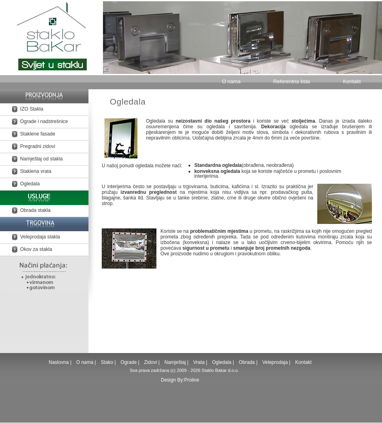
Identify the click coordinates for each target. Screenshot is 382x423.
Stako (108, 362)
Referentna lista (291, 81)
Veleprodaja (275, 362)
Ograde (129, 362)
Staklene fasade (37, 134)
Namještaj (175, 362)
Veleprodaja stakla (40, 237)
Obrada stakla (35, 210)
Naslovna (59, 362)
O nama (231, 81)
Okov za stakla (36, 249)
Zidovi (150, 362)
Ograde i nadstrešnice (44, 121)
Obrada (247, 362)
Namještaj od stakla (41, 159)
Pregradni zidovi (37, 146)
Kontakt (352, 81)
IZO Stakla (31, 109)
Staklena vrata (35, 171)
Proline (191, 380)
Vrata (199, 362)
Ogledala (30, 184)
